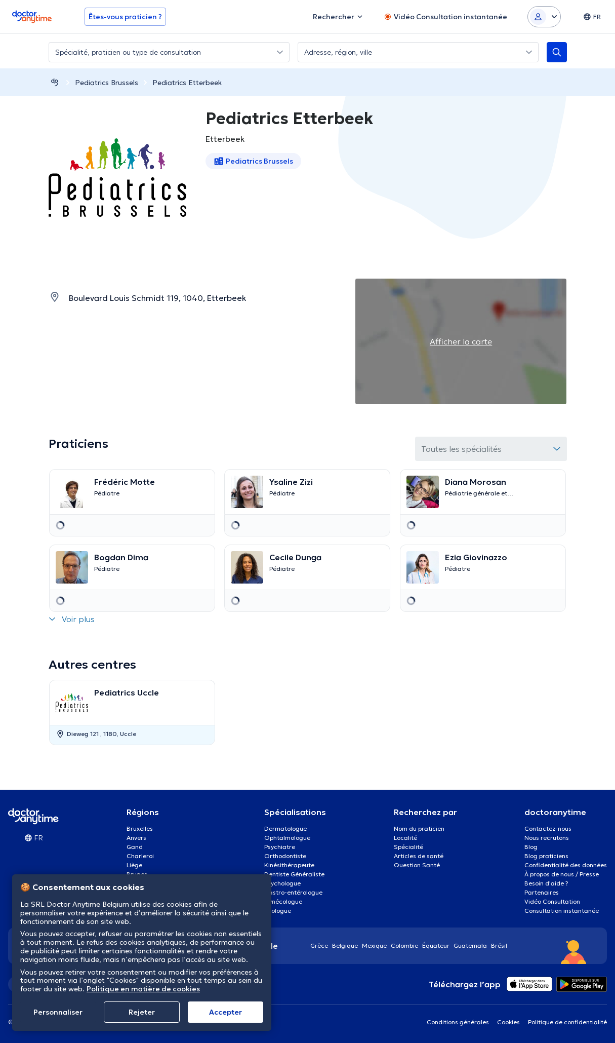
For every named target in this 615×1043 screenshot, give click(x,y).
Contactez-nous (547, 828)
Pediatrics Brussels (106, 82)
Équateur (435, 945)
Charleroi (140, 856)
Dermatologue (285, 828)
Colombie (404, 945)
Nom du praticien (419, 828)
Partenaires (541, 892)
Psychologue (282, 883)
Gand (135, 847)
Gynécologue (283, 901)
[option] (132, 712)
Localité (405, 837)
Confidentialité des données (565, 865)
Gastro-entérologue (293, 892)
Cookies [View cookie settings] (508, 1022)
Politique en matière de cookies (143, 988)
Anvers (136, 837)
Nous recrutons (546, 837)
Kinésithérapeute (289, 865)
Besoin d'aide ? (546, 883)
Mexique (374, 945)
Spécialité (408, 847)
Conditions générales (458, 1022)
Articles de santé (418, 856)
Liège (134, 865)
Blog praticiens (546, 856)
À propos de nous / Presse (561, 874)
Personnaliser (58, 1012)
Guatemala (470, 945)
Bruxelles (140, 828)
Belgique (345, 945)
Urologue (277, 910)
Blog (531, 847)
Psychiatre (279, 847)
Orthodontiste (285, 856)
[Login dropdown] (544, 16)
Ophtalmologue (287, 837)
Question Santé (417, 865)
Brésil (499, 945)
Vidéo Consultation (552, 901)
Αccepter (225, 1012)
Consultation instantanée (561, 910)
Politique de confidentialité (567, 1022)
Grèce (319, 945)
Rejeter (142, 1012)
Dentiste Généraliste (294, 874)
